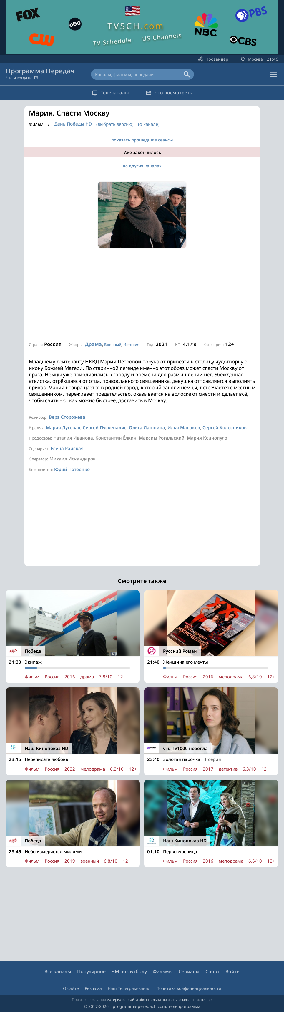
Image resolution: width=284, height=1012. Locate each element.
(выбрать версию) (115, 124)
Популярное (91, 971)
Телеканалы (110, 92)
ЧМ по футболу (129, 971)
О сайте (71, 988)
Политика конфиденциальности (188, 988)
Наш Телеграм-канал (129, 988)
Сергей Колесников (224, 427)
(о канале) (149, 124)
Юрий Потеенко (72, 469)
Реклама (93, 988)
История (131, 344)
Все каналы (57, 971)
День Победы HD (73, 124)
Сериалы (189, 971)
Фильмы (163, 971)
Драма (93, 344)
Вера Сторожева (67, 417)
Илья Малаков (183, 427)
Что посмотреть (169, 92)
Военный (112, 344)
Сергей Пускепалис (105, 427)
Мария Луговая (63, 427)
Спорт (212, 971)
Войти (232, 971)
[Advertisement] (142, 295)
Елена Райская (67, 448)
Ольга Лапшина (147, 427)
